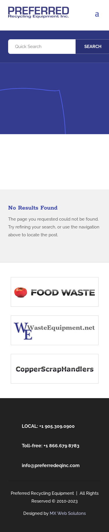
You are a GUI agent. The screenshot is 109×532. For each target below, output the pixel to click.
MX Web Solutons (68, 513)
